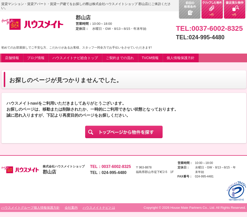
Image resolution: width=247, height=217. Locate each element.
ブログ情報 (35, 58)
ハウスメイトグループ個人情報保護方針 (30, 207)
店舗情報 (12, 58)
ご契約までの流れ (120, 58)
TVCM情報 (150, 58)
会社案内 (71, 207)
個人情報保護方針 (181, 58)
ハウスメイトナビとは (99, 207)
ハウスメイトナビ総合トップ (75, 58)
